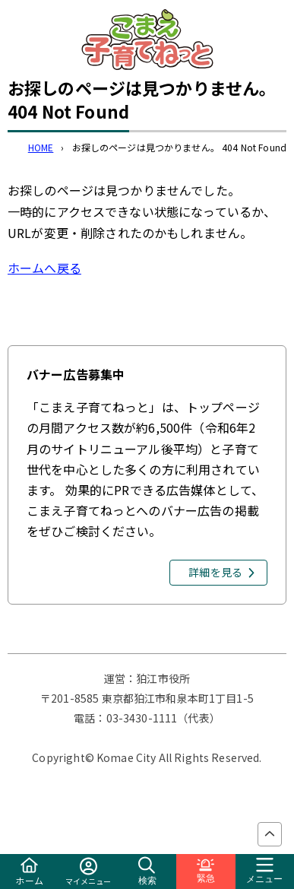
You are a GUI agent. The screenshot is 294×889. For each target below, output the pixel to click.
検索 (147, 871)
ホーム (29, 872)
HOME (41, 147)
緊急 (206, 871)
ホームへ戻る (44, 268)
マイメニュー (88, 872)
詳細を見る (215, 571)
